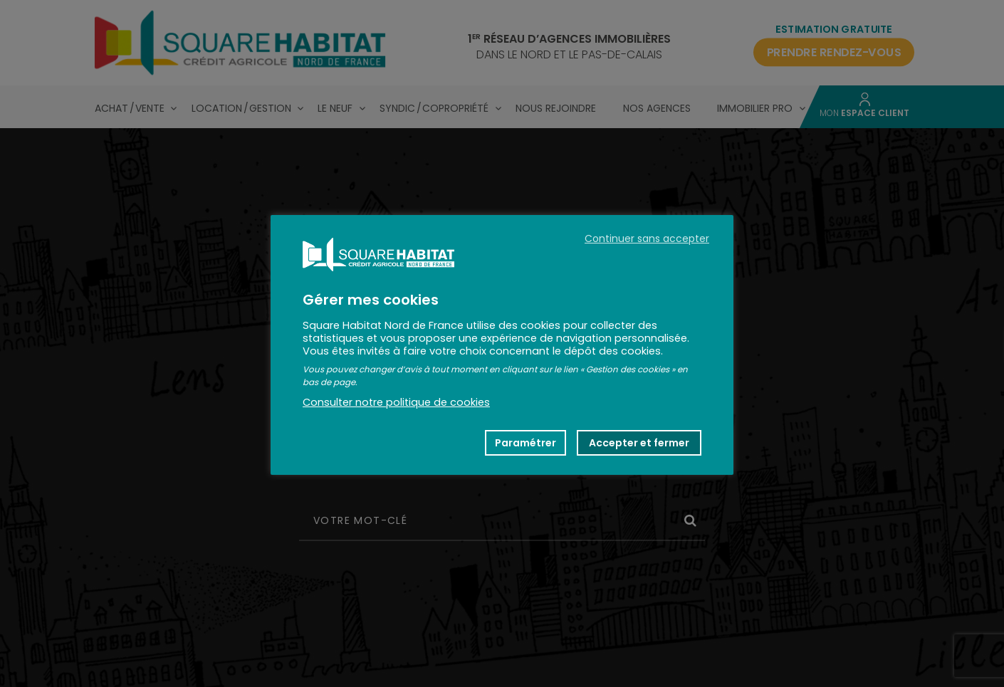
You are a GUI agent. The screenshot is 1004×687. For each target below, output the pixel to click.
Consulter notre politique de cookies (396, 402)
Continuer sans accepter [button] (647, 238)
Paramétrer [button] (525, 443)
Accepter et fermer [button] (639, 443)
